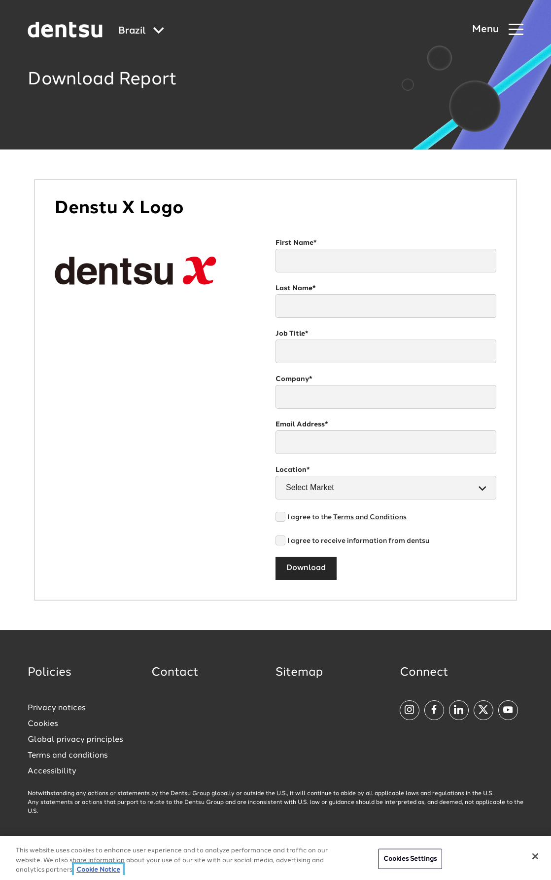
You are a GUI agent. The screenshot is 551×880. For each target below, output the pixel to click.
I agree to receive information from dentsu (358, 540)
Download (306, 568)
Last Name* (296, 288)
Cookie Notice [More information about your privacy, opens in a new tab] (98, 871)
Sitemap (299, 673)
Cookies (43, 724)
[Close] (535, 857)
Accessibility (52, 771)
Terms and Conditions (370, 517)
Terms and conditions (68, 756)
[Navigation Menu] (497, 30)
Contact (175, 673)
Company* (294, 379)
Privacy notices (57, 708)
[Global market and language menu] (141, 31)
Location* (293, 469)
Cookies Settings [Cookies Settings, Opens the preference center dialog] (410, 860)
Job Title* (292, 333)
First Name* (296, 242)
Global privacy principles (75, 740)
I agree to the (347, 517)
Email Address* (302, 424)
